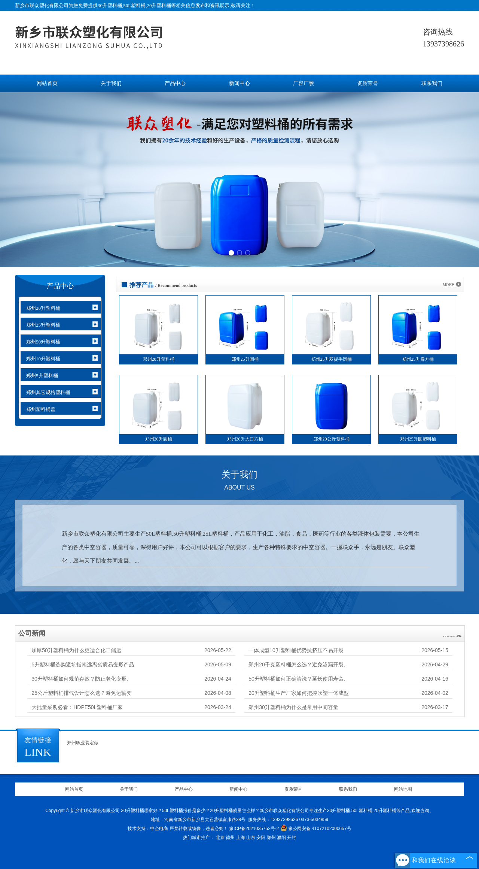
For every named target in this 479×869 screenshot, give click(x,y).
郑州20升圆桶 (158, 439)
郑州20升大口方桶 (245, 439)
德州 (230, 837)
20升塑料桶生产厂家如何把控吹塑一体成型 (298, 693)
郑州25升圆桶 (245, 359)
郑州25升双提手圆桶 (331, 359)
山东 (250, 837)
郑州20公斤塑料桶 (332, 439)
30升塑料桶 (110, 5)
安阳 (260, 837)
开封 (291, 837)
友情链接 (37, 740)
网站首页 (47, 83)
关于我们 (111, 83)
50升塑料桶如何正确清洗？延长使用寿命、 (298, 679)
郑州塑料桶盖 (40, 409)
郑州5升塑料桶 (42, 375)
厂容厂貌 (303, 83)
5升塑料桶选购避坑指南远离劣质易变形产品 (82, 664)
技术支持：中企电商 (148, 828)
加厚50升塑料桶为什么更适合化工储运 (76, 650)
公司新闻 (31, 633)
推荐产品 (141, 285)
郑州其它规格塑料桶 (48, 392)
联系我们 (431, 83)
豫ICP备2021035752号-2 (254, 828)
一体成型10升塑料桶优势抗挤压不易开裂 (296, 650)
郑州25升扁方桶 (418, 359)
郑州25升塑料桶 (43, 325)
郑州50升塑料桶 (43, 342)
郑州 (271, 837)
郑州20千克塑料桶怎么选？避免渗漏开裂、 (298, 664)
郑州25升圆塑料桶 (418, 439)
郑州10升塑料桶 (43, 358)
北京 (220, 837)
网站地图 (403, 789)
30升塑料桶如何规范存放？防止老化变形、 (81, 679)
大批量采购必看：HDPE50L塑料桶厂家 (77, 707)
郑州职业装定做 (82, 742)
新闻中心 (239, 83)
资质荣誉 (367, 83)
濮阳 (281, 837)
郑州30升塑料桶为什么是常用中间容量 (293, 707)
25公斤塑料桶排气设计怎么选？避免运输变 (81, 693)
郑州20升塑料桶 (43, 308)
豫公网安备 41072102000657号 (315, 828)
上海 (240, 837)
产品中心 (175, 83)
